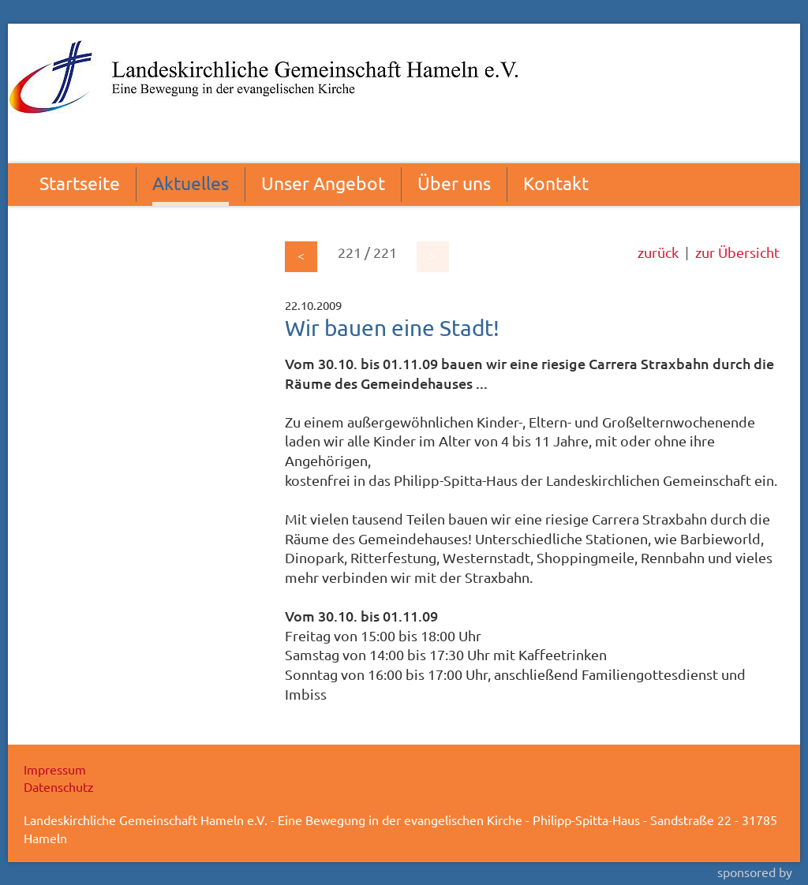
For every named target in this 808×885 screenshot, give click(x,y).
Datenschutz (59, 786)
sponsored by (754, 871)
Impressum (55, 769)
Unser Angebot (323, 182)
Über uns (454, 182)
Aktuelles (190, 182)
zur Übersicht (737, 252)
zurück (658, 252)
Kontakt (556, 182)
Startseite (79, 182)
